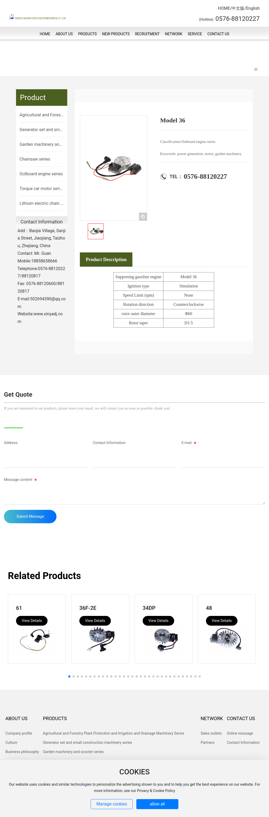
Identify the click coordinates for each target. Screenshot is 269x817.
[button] (69, 676)
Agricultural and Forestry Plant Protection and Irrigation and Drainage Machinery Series (42, 115)
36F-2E (87, 608)
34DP (149, 608)
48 (209, 608)
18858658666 (44, 260)
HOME (224, 8)
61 (19, 608)
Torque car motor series (41, 189)
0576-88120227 (205, 176)
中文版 (238, 8)
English (253, 8)
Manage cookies (111, 804)
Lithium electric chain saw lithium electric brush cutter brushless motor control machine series (41, 204)
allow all (157, 804)
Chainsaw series (35, 159)
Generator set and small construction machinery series (41, 130)
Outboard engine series (41, 173)
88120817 (31, 275)
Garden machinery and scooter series (41, 145)
